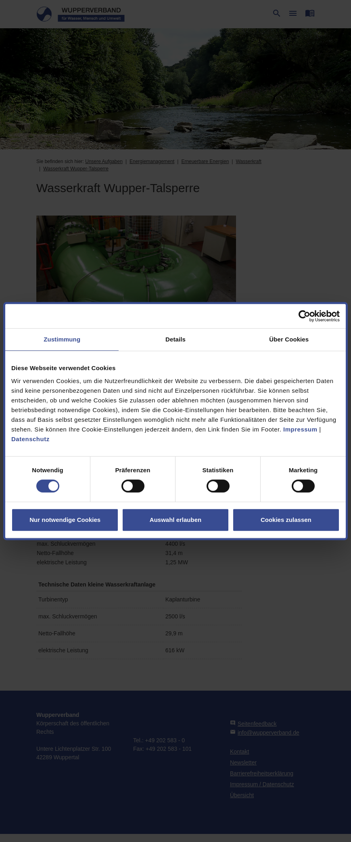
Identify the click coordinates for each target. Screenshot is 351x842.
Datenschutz (30, 439)
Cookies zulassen (286, 519)
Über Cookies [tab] (289, 339)
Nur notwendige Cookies (64, 519)
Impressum (300, 429)
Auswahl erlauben (175, 519)
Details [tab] (175, 339)
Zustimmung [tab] (62, 339)
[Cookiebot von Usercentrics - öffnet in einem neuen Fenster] (304, 316)
